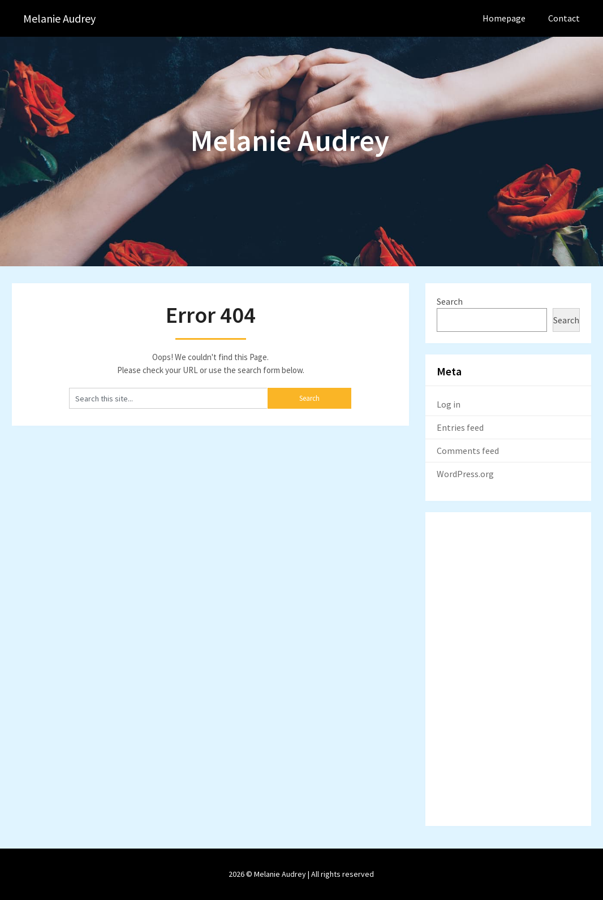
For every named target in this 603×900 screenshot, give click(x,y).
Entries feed (460, 427)
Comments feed (468, 450)
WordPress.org (465, 473)
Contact (564, 18)
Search (450, 301)
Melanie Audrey (59, 18)
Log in (448, 404)
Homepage (504, 18)
